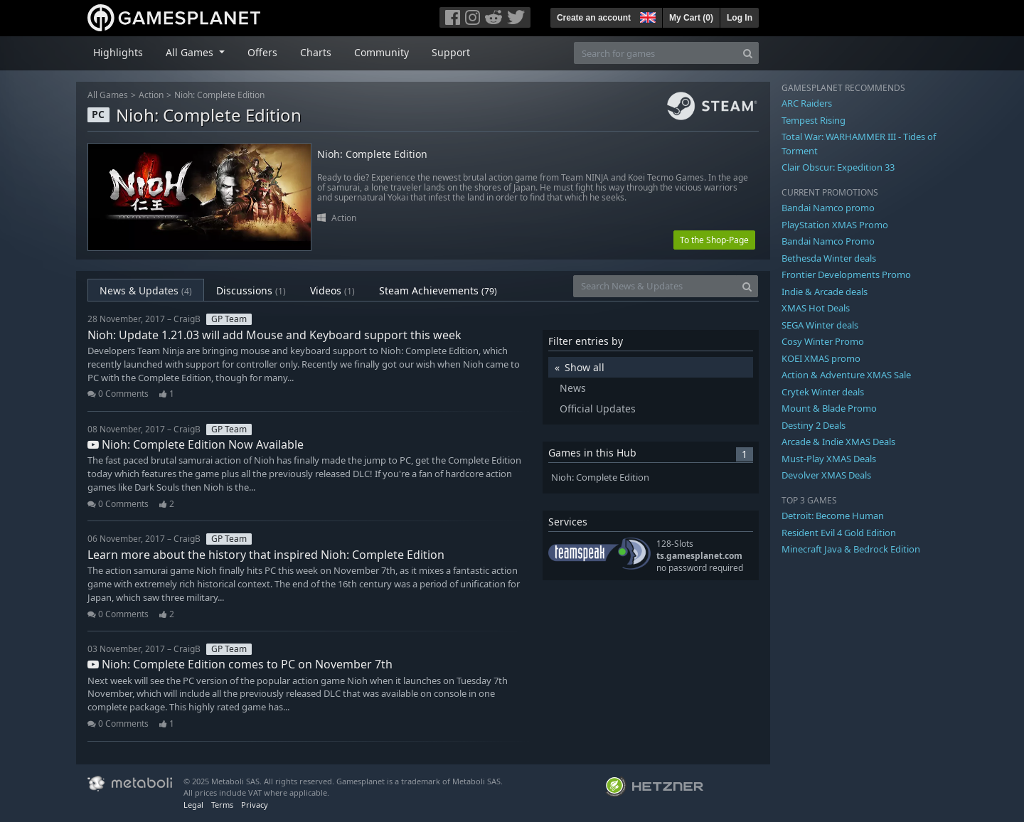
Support (451, 52)
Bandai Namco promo (828, 207)
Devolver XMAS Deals (826, 475)
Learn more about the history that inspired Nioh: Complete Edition (265, 554)
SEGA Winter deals (820, 325)
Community (381, 52)
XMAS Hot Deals (816, 307)
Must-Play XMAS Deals (829, 458)
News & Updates (146, 290)
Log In (739, 18)
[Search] (748, 53)
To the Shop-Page (714, 240)
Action (151, 95)
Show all (584, 367)
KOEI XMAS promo (821, 358)
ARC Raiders (807, 103)
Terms (222, 804)
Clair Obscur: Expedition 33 (838, 167)
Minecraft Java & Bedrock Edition (851, 549)
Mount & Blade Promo (829, 408)
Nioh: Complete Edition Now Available (195, 444)
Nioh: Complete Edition (219, 95)
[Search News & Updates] (655, 286)
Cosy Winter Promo (823, 341)
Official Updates (598, 408)
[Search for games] (655, 53)
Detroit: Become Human (833, 515)
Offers (262, 52)
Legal (193, 804)
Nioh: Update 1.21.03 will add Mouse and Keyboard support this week (274, 335)
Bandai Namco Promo (828, 241)
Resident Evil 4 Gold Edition (839, 532)
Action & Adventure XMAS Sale (846, 374)
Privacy (254, 804)
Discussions (251, 290)
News (573, 388)
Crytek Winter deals (823, 391)
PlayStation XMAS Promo (835, 224)
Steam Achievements (438, 290)
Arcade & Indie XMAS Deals (838, 441)
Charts (315, 52)
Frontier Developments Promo (846, 274)
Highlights (118, 52)
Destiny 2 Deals (814, 425)
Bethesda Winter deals (829, 258)
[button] (646, 16)
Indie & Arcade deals (825, 291)
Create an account (594, 18)
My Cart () (691, 18)
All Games (107, 95)
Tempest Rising (814, 120)
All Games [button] (191, 52)
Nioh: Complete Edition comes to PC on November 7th (240, 664)
